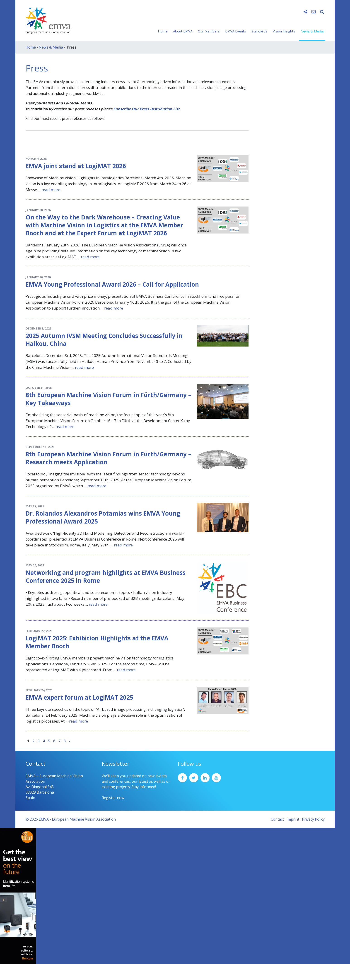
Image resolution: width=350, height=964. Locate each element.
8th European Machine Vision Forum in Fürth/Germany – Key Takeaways (108, 399)
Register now (113, 797)
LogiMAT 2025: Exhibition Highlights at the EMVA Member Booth (97, 642)
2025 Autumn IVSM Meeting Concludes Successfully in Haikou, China (104, 340)
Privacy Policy (313, 819)
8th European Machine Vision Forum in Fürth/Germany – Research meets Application (108, 458)
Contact (277, 819)
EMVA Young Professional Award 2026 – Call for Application (112, 284)
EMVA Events (235, 31)
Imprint (293, 819)
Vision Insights (284, 31)
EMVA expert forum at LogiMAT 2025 (79, 697)
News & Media (312, 31)
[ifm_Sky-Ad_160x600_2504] (18, 895)
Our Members (209, 31)
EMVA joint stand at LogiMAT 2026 (76, 166)
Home (163, 31)
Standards (259, 31)
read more (50, 189)
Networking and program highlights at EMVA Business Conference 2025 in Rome (106, 576)
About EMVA (182, 31)
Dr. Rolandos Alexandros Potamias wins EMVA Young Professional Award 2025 (103, 517)
